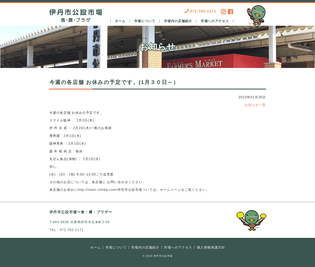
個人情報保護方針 (211, 247)
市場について (144, 21)
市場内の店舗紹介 (178, 21)
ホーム (120, 21)
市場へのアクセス (215, 21)
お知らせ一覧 (255, 105)
